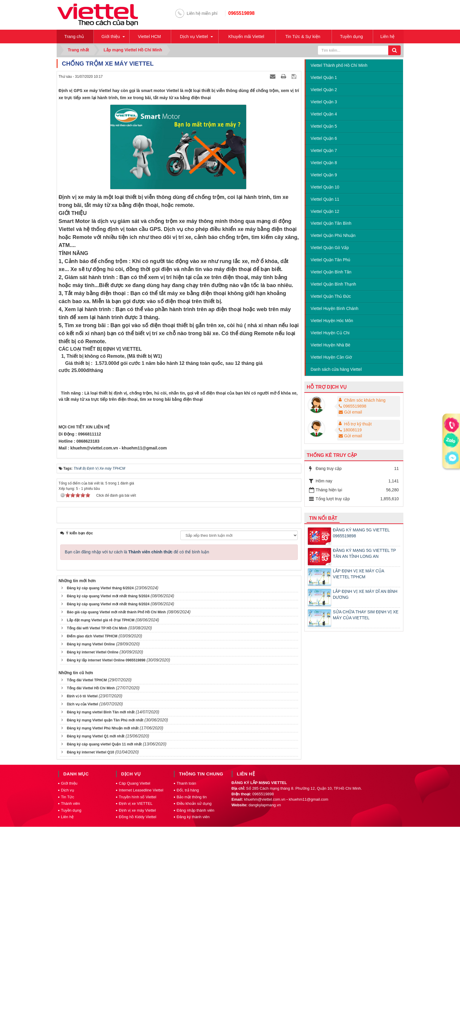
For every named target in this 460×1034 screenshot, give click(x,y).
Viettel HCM (149, 36)
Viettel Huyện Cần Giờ (331, 357)
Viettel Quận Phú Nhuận (333, 236)
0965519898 (241, 13)
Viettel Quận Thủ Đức (331, 296)
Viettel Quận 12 (325, 212)
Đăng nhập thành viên (195, 1019)
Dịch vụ (67, 999)
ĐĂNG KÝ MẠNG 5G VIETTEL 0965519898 (361, 533)
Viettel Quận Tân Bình (331, 224)
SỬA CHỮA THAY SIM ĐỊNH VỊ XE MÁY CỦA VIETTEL (365, 615)
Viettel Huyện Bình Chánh (334, 309)
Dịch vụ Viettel (193, 36)
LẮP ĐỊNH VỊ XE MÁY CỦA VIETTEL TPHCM (358, 574)
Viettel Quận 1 (324, 78)
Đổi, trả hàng (188, 999)
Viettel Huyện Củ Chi (330, 333)
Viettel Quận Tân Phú (330, 260)
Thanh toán (186, 992)
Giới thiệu (110, 36)
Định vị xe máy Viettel (137, 1019)
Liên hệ (389, 36)
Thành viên (70, 1012)
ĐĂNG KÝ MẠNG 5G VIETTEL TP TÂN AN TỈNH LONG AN (364, 554)
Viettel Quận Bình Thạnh (333, 284)
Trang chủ (75, 36)
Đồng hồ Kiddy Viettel (137, 1026)
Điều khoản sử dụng (194, 1012)
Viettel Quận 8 (324, 163)
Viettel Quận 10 (325, 187)
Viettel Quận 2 (324, 90)
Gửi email (350, 412)
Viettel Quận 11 (325, 199)
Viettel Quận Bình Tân (331, 272)
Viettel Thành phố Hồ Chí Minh (339, 66)
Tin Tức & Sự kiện (305, 36)
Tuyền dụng (353, 36)
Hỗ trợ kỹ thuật (358, 424)
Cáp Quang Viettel (134, 992)
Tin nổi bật (323, 518)
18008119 (350, 430)
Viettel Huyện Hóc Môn (332, 321)
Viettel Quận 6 (324, 139)
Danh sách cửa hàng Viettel (336, 370)
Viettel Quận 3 (324, 102)
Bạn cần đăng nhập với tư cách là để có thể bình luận (137, 761)
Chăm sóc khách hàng (364, 400)
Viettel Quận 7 (324, 151)
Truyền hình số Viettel (137, 1006)
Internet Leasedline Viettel (141, 999)
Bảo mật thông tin (192, 1006)
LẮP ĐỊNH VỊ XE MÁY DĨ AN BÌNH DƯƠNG (365, 595)
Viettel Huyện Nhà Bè (330, 345)
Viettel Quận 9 (324, 175)
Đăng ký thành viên (193, 1026)
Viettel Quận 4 (324, 114)
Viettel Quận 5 (324, 126)
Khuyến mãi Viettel (246, 36)
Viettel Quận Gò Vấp (330, 248)
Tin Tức (67, 1006)
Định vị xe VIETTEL (136, 1012)
